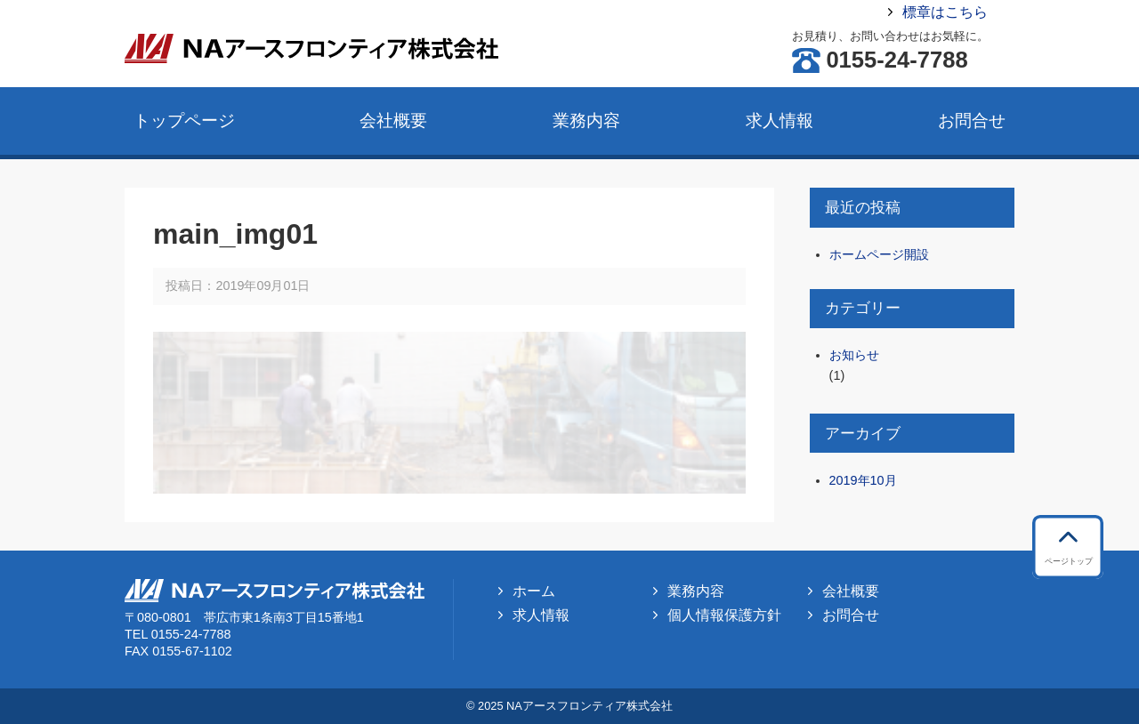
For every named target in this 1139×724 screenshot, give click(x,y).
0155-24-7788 (896, 60)
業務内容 (586, 120)
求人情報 (779, 120)
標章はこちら (945, 12)
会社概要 (393, 120)
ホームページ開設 (879, 254)
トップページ (184, 120)
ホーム (534, 591)
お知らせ (854, 355)
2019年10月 (863, 480)
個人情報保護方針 (724, 615)
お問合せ (972, 120)
